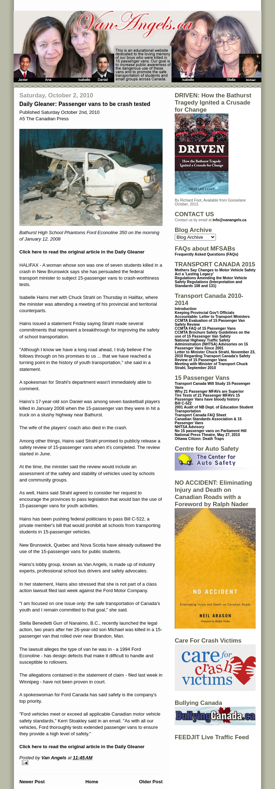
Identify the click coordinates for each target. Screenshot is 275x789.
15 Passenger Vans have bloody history (207, 397)
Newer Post (32, 781)
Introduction (186, 309)
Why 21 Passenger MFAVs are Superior (209, 391)
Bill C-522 (183, 403)
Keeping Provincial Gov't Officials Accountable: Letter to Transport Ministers (212, 315)
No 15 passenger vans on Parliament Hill (210, 431)
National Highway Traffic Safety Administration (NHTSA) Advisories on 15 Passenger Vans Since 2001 (211, 344)
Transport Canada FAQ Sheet (200, 415)
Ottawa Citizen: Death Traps (199, 439)
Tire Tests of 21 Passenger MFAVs (205, 395)
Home (91, 781)
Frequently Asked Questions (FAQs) (206, 254)
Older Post (151, 781)
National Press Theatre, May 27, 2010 (207, 435)
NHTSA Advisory (189, 427)
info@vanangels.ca (229, 220)
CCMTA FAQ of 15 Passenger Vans (205, 328)
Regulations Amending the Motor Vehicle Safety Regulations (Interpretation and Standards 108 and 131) (211, 282)
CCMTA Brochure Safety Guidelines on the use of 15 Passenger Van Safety (212, 334)
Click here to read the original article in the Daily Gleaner (82, 252)
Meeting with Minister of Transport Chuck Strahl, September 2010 (211, 366)
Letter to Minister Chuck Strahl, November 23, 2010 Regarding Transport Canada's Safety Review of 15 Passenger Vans (215, 356)
